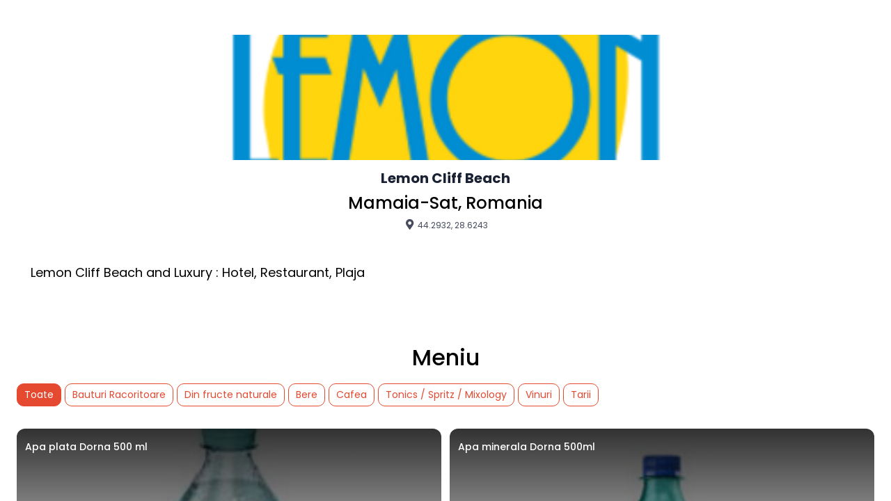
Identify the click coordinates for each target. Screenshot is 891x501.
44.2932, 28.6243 (446, 224)
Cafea (351, 394)
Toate (39, 394)
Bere (306, 394)
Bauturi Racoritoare (119, 394)
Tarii (581, 394)
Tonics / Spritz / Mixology (446, 394)
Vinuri (539, 394)
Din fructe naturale (230, 394)
